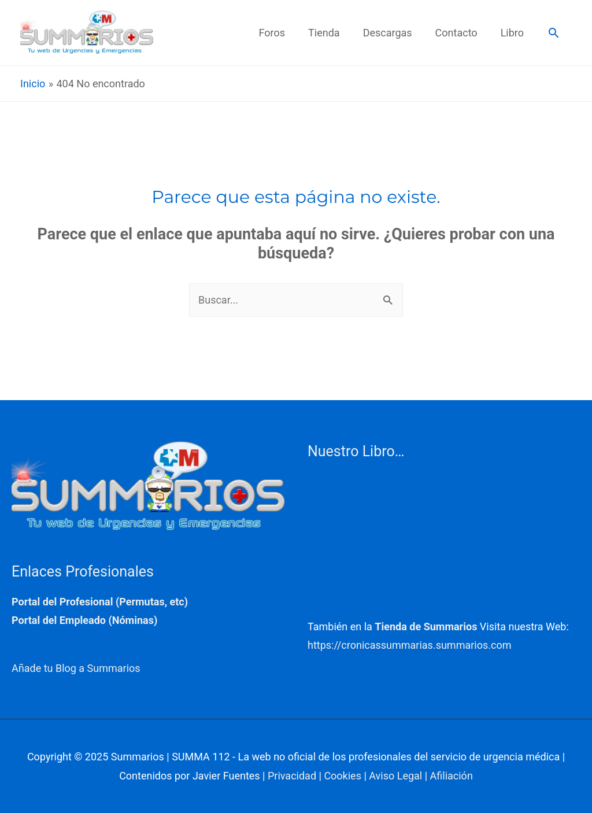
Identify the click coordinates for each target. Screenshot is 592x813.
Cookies (342, 776)
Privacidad (292, 776)
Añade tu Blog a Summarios (76, 668)
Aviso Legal (395, 776)
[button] (553, 32)
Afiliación (451, 776)
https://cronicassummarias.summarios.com (409, 645)
